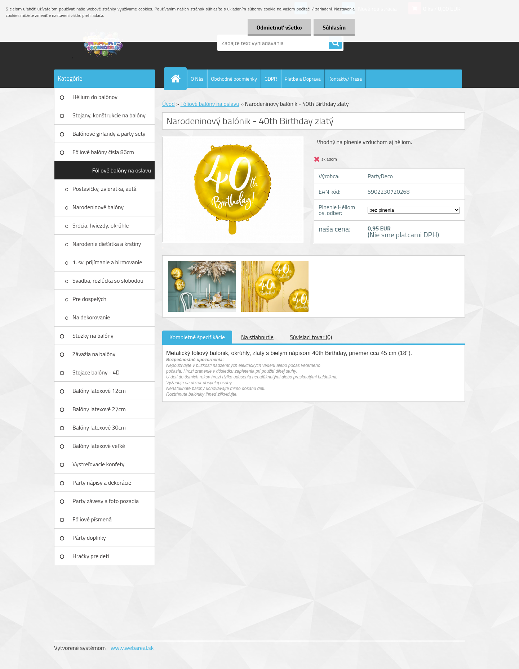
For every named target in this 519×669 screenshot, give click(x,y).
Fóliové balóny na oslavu (121, 170)
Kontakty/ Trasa (345, 78)
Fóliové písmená (92, 519)
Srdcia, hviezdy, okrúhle (100, 225)
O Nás (197, 78)
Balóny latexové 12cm (99, 390)
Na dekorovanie (91, 317)
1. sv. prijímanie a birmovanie (107, 262)
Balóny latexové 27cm (99, 409)
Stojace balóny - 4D (96, 372)
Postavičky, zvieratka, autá (104, 188)
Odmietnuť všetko (279, 27)
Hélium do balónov (94, 97)
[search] (335, 43)
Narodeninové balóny (98, 207)
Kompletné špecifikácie (197, 337)
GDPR (271, 78)
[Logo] (103, 43)
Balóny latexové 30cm (99, 427)
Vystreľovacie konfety (98, 464)
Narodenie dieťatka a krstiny (106, 243)
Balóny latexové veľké (98, 445)
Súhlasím (334, 27)
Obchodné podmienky (234, 78)
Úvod (168, 103)
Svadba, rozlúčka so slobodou (107, 280)
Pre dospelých (89, 299)
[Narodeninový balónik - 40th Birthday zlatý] (202, 262)
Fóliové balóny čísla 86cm (103, 152)
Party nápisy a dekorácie (101, 482)
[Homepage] (178, 78)
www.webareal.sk (132, 647)
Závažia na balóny (93, 354)
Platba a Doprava (303, 78)
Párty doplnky (89, 537)
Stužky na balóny (93, 335)
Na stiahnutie (257, 337)
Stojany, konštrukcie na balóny (109, 115)
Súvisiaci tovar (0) (311, 337)
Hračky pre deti (90, 556)
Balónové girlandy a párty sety (109, 133)
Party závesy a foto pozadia (105, 501)
